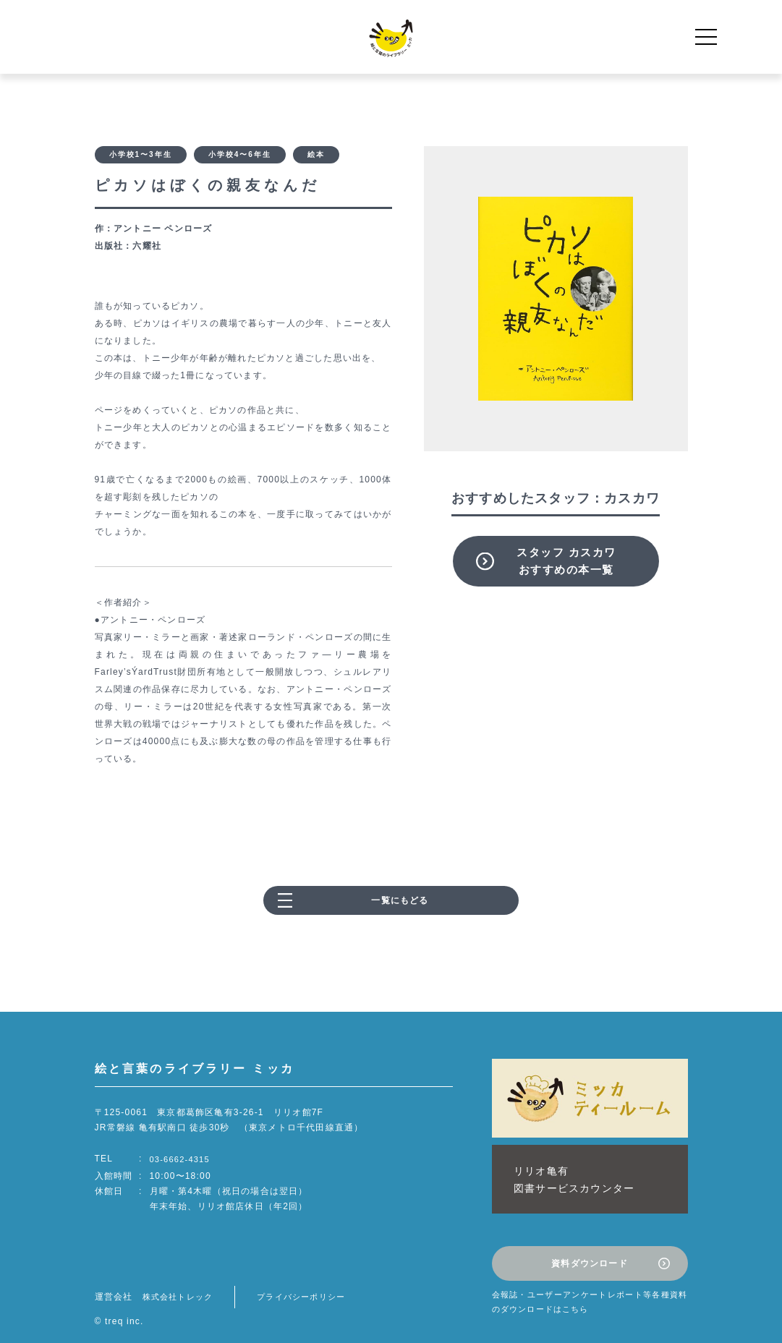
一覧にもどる (399, 905)
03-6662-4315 (182, 1163)
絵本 (316, 157)
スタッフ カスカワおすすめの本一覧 (566, 561)
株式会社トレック (181, 1276)
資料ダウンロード (589, 1247)
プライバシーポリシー (310, 1276)
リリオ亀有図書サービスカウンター (561, 1172)
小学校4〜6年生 (239, 157)
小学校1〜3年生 (140, 157)
